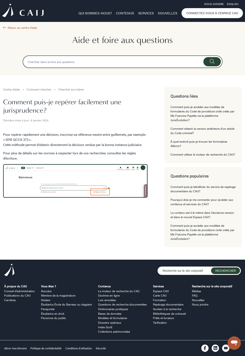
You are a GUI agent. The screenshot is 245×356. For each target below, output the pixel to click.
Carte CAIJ (160, 295)
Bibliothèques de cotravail (169, 313)
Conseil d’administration (19, 291)
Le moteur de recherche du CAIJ (118, 291)
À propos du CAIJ (15, 286)
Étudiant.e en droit (52, 313)
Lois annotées (107, 300)
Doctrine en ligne (109, 295)
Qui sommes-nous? (95, 13)
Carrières (10, 300)
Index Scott (105, 327)
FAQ (195, 295)
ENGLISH (232, 4)
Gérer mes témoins (15, 348)
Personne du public (53, 318)
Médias (196, 291)
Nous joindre (214, 4)
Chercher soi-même (71, 89)
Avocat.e (46, 291)
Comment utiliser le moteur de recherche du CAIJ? (202, 154)
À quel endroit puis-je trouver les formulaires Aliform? (198, 143)
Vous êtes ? (48, 286)
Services (146, 13)
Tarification (160, 322)
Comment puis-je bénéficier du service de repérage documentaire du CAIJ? (203, 189)
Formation (159, 300)
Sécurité (101, 348)
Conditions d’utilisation (78, 348)
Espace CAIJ (161, 291)
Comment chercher (39, 89)
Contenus (125, 13)
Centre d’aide (11, 89)
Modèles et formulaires (112, 318)
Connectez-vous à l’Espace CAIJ (212, 13)
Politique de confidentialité (45, 348)
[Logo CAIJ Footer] (9, 270)
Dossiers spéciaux (109, 322)
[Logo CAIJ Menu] (23, 11)
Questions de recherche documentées (122, 304)
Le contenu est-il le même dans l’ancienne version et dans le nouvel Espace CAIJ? (202, 214)
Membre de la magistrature (58, 295)
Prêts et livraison (163, 318)
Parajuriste (48, 309)
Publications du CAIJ (17, 295)
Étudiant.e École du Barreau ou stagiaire (66, 304)
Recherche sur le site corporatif (212, 286)
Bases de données (110, 313)
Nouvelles (167, 13)
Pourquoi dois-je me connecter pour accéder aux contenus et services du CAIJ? (201, 201)
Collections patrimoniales (114, 331)
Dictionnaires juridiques (113, 309)
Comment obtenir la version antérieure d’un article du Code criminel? (202, 130)
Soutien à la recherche (167, 309)
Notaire (45, 300)
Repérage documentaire (168, 304)
